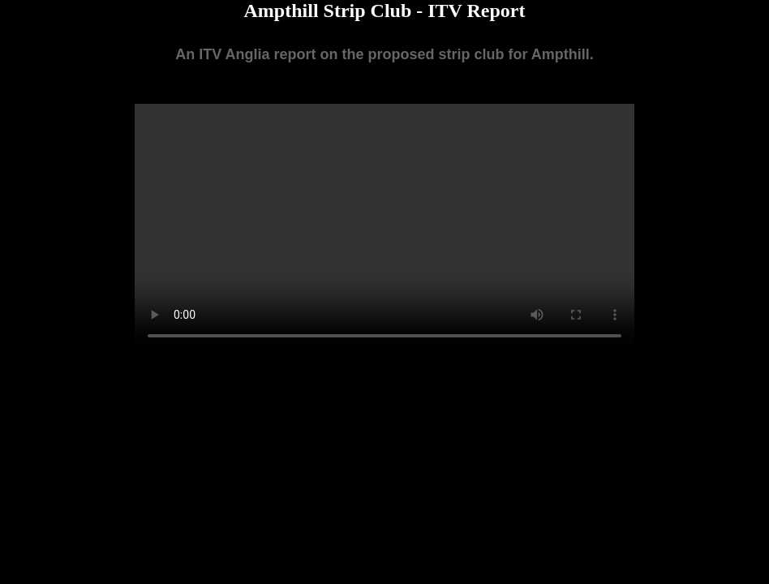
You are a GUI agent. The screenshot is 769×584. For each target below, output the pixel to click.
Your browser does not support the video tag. (384, 229)
